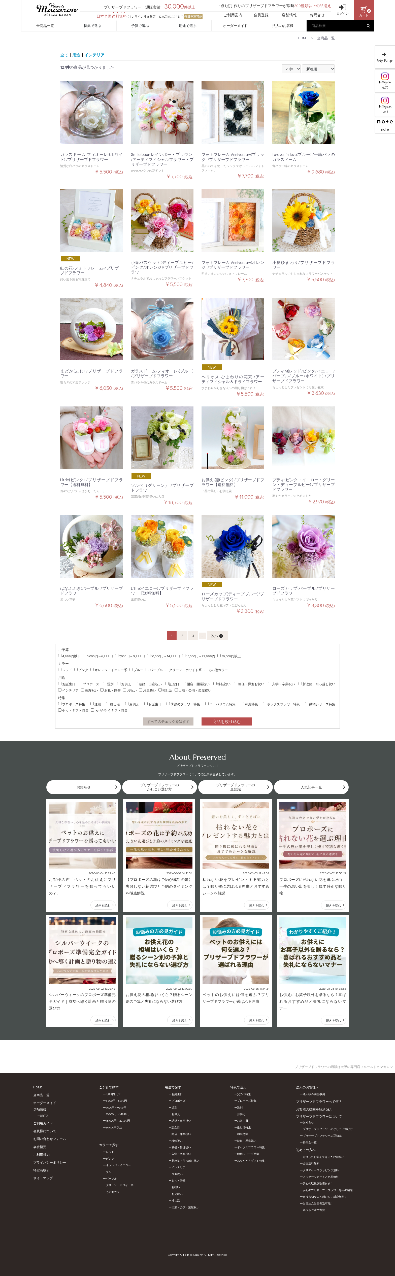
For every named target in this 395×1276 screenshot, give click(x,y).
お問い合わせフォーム (49, 1138)
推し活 (165, 690)
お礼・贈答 (110, 690)
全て (64, 54)
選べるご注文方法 (314, 1210)
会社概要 (39, 1147)
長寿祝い (89, 690)
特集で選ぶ (92, 25)
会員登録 (261, 14)
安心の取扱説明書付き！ (318, 1183)
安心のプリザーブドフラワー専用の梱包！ (329, 1190)
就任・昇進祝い (181, 1147)
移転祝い (222, 684)
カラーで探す (109, 1145)
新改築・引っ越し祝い (317, 684)
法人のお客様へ (307, 1087)
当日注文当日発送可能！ (318, 1203)
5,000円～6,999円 (98, 656)
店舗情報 (289, 14)
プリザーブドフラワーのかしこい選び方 (328, 1129)
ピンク (81, 670)
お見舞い (147, 690)
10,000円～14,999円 (163, 656)
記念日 (172, 684)
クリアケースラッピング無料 (321, 1170)
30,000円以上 (229, 656)
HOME (303, 38)
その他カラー (216, 670)
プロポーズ (89, 684)
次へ (217, 635)
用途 (76, 54)
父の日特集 (244, 1094)
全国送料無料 (311, 1163)
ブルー (136, 670)
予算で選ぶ (140, 25)
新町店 (44, 1116)
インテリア (94, 54)
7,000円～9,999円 (130, 656)
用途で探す (173, 1087)
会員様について (44, 1131)
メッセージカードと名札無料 (321, 1177)
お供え (124, 684)
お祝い (130, 690)
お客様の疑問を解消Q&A (314, 1109)
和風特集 (249, 704)
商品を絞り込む (227, 721)
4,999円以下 (69, 656)
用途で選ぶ (187, 25)
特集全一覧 (310, 1142)
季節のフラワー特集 (183, 704)
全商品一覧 (45, 25)
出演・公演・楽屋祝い (193, 690)
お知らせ (308, 1122)
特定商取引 (41, 1170)
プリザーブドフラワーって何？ (319, 1101)
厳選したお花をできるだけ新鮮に (323, 1157)
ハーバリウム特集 (220, 704)
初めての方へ (306, 1150)
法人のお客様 (282, 25)
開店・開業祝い (196, 684)
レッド (65, 670)
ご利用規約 (41, 1154)
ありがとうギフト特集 (109, 710)
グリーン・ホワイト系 (183, 670)
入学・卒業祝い (281, 684)
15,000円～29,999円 (198, 656)
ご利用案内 (232, 14)
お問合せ (317, 14)
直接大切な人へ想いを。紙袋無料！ (325, 1196)
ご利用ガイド (43, 1123)
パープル (154, 670)
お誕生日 (66, 684)
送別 (108, 684)
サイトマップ (43, 1178)
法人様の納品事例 (314, 1094)
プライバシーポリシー (49, 1162)
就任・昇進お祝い (249, 684)
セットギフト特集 (73, 710)
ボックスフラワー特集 (281, 704)
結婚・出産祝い (148, 684)
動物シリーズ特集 (320, 704)
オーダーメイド (235, 25)
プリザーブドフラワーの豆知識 (322, 1135)
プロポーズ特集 (71, 704)
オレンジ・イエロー (118, 1165)
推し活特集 (244, 1127)
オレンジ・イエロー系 (108, 670)
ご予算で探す (109, 1087)
